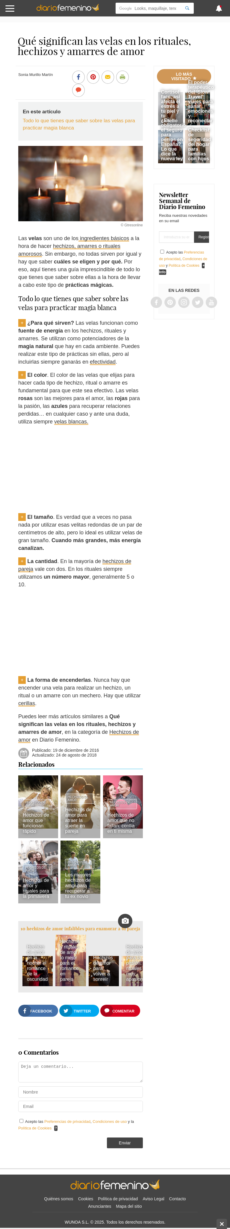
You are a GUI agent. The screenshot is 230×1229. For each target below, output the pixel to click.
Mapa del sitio (129, 1206)
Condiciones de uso (110, 1121)
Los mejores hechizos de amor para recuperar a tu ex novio (78, 885)
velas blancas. (71, 422)
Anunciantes (99, 1206)
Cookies (85, 1198)
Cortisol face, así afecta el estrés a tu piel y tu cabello (170, 106)
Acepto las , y (183, 259)
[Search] (187, 8)
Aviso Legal (153, 1198)
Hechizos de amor (35, 804)
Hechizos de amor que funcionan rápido (36, 823)
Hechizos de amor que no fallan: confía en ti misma (121, 823)
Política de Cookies (35, 1128)
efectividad (103, 362)
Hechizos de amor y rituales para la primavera (36, 888)
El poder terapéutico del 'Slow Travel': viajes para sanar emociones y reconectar (201, 101)
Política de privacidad (118, 1198)
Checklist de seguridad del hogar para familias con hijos (199, 144)
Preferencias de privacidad (67, 1121)
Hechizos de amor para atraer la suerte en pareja (78, 820)
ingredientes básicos (103, 238)
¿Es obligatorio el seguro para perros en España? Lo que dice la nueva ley (173, 139)
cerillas (26, 703)
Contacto (177, 1198)
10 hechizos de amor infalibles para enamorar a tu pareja (80, 928)
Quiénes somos (58, 1198)
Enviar (125, 1142)
